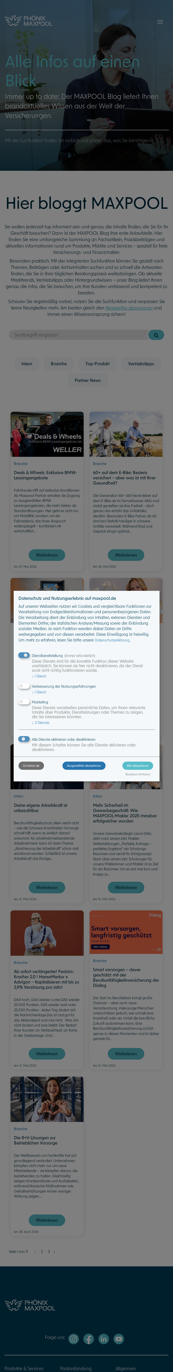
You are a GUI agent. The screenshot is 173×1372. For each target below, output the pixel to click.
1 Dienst (39, 676)
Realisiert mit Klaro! (138, 774)
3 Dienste (40, 722)
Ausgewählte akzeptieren (84, 765)
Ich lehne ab (31, 765)
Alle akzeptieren (138, 765)
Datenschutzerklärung (112, 640)
